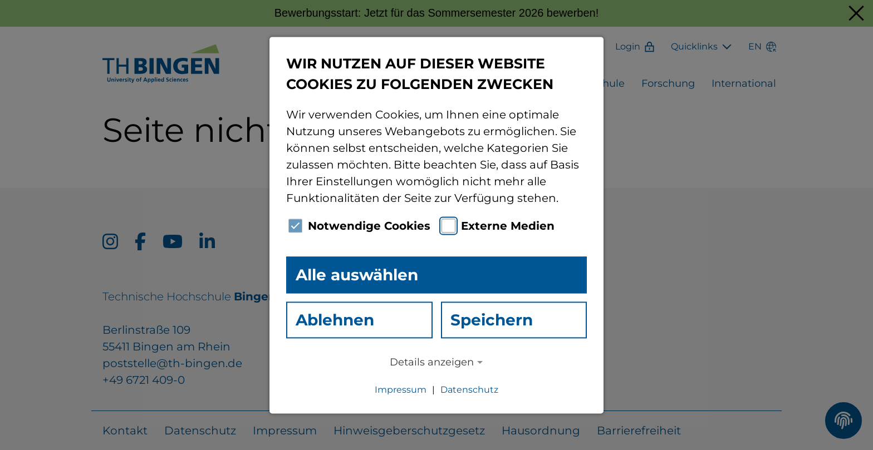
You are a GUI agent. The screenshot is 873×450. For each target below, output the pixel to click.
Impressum (400, 389)
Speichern (491, 319)
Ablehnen (335, 319)
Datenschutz (469, 389)
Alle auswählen (357, 274)
